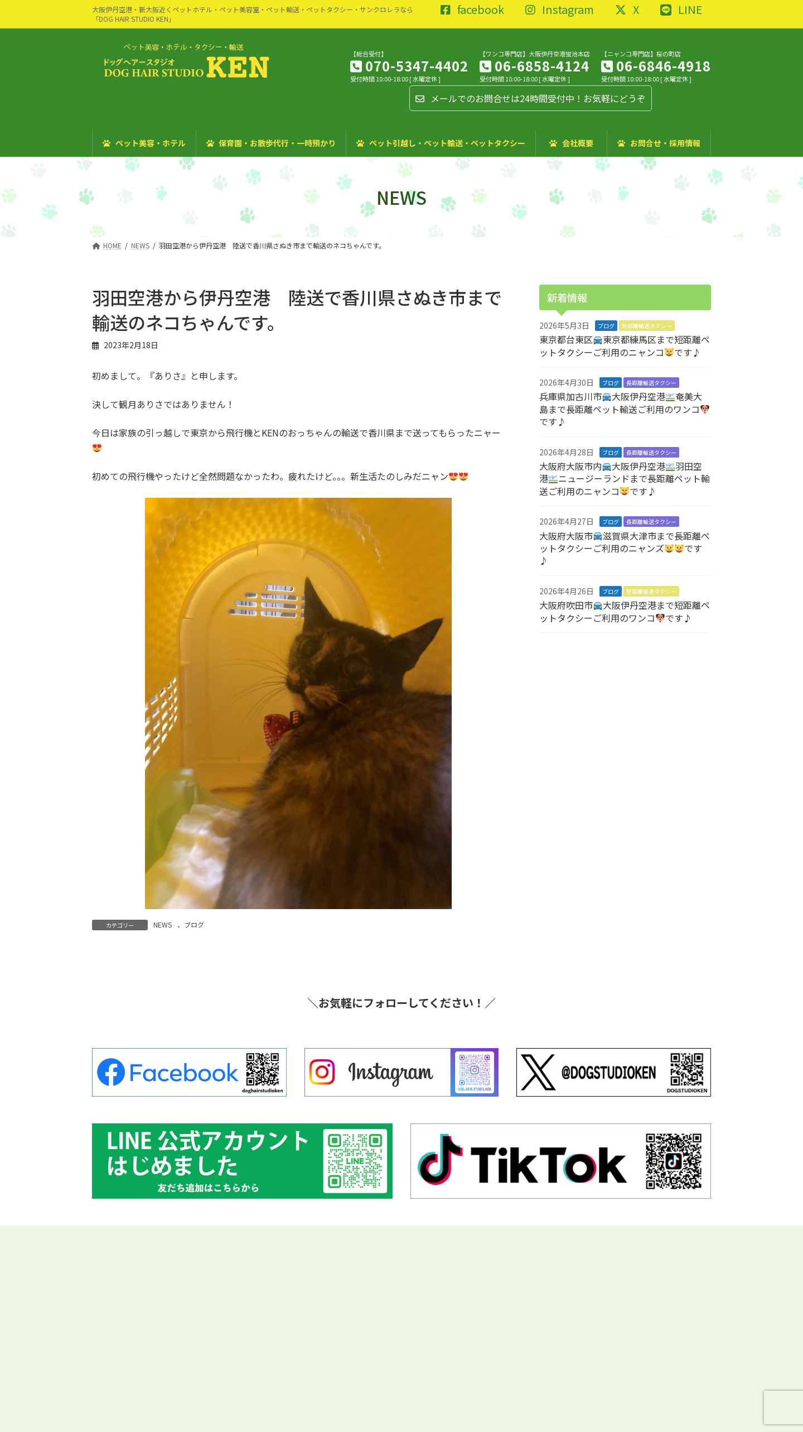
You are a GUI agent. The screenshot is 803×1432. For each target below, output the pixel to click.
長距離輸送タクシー (651, 382)
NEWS (162, 924)
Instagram (559, 10)
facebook (472, 10)
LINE (681, 10)
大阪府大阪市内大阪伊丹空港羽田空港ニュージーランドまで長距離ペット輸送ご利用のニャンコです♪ (624, 478)
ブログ (194, 924)
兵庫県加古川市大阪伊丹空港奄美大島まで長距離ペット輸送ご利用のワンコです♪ (624, 409)
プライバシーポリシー (312, 1235)
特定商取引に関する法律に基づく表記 (201, 1235)
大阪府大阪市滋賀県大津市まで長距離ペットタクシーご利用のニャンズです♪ (624, 548)
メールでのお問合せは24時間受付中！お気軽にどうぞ (530, 98)
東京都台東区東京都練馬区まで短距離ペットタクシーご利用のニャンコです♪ (624, 345)
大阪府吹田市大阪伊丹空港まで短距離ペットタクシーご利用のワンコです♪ (624, 611)
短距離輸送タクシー (647, 325)
